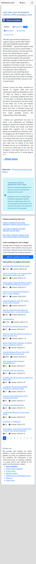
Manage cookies (12, 510)
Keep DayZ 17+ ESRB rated (11, 458)
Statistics (21, 67)
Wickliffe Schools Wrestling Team (13, 441)
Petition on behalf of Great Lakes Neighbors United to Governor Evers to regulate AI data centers (16, 260)
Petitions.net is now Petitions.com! (18, 512)
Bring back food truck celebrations (13, 406)
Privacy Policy (9, 71)
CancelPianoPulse (8, 355)
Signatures (20, 63)
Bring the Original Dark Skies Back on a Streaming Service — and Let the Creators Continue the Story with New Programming (16, 348)
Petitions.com (7, 2)
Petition (6, 63)
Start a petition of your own (18, 293)
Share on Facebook (11, 56)
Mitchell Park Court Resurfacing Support (15, 363)
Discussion (9, 67)
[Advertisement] (18, 27)
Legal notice (10, 516)
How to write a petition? (14, 505)
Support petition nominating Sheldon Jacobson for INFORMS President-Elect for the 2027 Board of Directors (17, 320)
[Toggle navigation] (32, 3)
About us (9, 514)
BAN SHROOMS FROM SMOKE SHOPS (16, 302)
